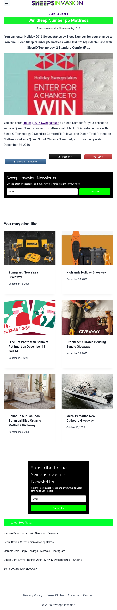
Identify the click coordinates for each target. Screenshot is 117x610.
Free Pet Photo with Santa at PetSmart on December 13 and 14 (28, 346)
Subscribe (94, 191)
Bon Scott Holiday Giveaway (21, 568)
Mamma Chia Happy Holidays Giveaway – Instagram (37, 550)
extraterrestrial (48, 28)
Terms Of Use (55, 595)
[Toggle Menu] (7, 3)
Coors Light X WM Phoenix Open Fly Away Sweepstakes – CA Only (45, 559)
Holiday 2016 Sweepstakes (41, 123)
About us (74, 595)
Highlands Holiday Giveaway (86, 272)
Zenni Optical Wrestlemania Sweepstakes (29, 542)
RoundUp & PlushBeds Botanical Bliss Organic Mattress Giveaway (25, 420)
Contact (88, 595)
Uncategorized (58, 14)
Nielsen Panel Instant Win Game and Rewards (32, 533)
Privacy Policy (32, 595)
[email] (58, 498)
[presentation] (29, 248)
